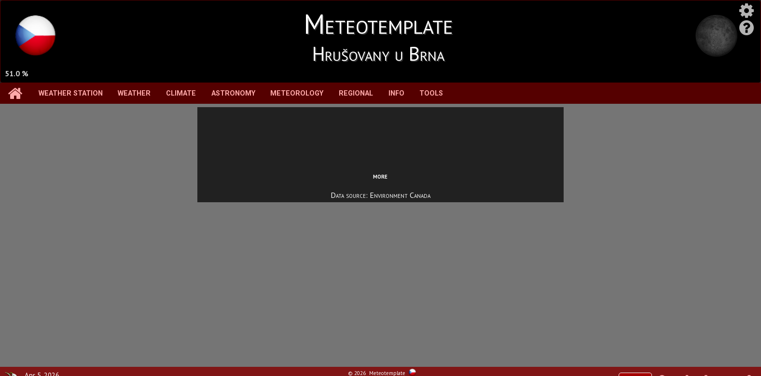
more (380, 176)
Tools (431, 93)
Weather (134, 93)
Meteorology (296, 93)
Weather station (71, 93)
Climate (181, 93)
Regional (356, 93)
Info (396, 93)
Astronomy (233, 93)
